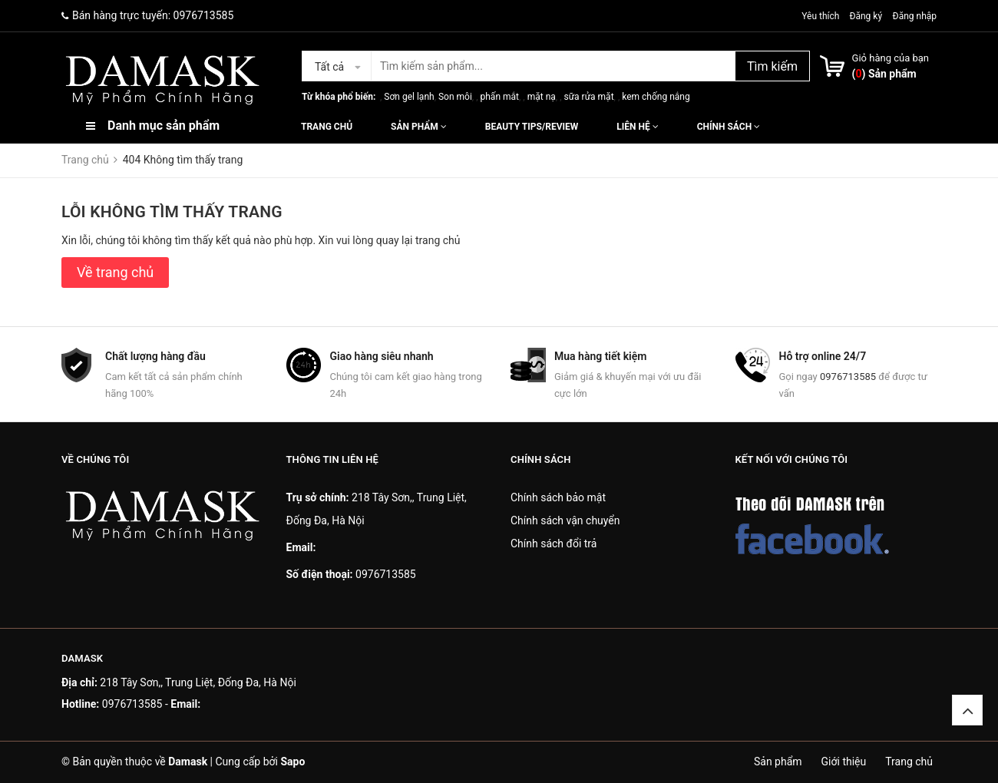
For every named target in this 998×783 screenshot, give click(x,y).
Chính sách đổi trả (553, 543)
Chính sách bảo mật (558, 497)
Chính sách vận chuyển (565, 520)
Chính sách (728, 126)
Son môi (455, 96)
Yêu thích (821, 16)
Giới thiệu (844, 761)
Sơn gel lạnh (409, 96)
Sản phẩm (419, 126)
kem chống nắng (655, 96)
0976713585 (203, 15)
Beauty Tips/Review (531, 126)
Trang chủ (326, 126)
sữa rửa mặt (588, 96)
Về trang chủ (115, 272)
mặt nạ (541, 96)
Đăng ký (865, 16)
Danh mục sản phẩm (163, 125)
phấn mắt (500, 96)
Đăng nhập (915, 16)
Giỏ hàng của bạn (890, 58)
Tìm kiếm (772, 66)
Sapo (292, 761)
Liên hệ (637, 126)
